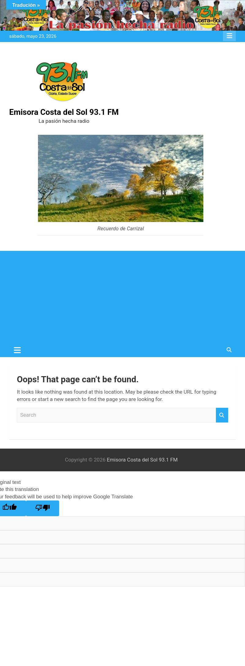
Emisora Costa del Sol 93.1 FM (64, 112)
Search (222, 415)
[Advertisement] (122, 297)
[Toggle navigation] (17, 350)
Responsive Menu (229, 36)
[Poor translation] (42, 508)
